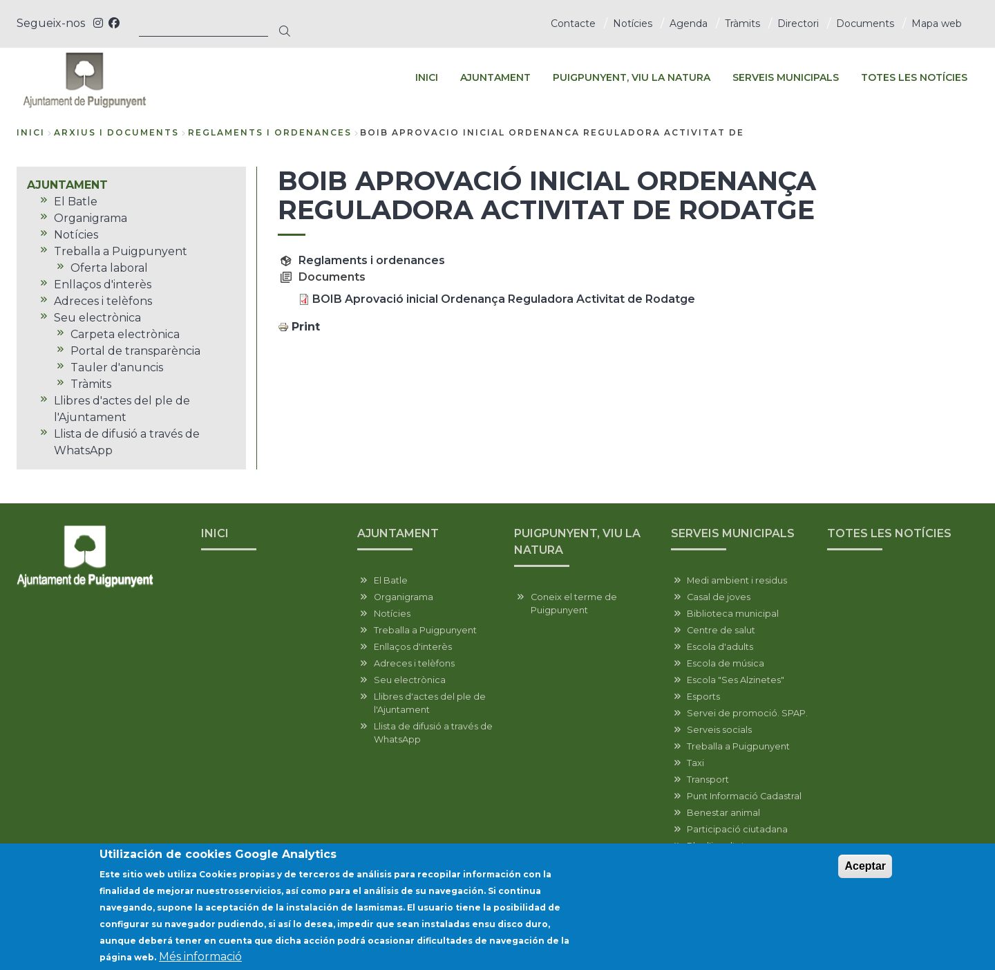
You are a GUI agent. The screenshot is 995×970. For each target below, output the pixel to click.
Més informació (200, 960)
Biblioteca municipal (733, 613)
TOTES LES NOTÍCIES (889, 533)
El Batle (391, 580)
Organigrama (403, 597)
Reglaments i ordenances (371, 260)
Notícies (632, 23)
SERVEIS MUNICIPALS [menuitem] (785, 77)
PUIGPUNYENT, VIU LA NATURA (577, 542)
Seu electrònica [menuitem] (97, 317)
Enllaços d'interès (413, 647)
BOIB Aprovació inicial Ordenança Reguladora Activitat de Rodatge (503, 299)
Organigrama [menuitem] (90, 218)
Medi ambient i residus (737, 580)
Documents (865, 23)
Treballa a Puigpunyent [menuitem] (120, 251)
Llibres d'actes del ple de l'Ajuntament (430, 703)
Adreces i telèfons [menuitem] (103, 301)
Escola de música (725, 663)
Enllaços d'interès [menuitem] (102, 284)
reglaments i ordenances (270, 132)
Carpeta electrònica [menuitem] (125, 334)
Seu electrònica (410, 680)
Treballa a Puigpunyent (425, 630)
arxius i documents (116, 132)
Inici (31, 132)
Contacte (573, 23)
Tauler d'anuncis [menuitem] (116, 367)
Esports (703, 696)
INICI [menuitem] (426, 77)
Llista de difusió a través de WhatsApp (433, 733)
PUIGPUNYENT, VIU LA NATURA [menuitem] (631, 77)
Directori (798, 23)
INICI (215, 533)
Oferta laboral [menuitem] (109, 267)
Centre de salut (721, 630)
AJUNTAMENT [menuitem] (495, 77)
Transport (708, 779)
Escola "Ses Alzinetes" (735, 680)
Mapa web (936, 23)
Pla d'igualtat (716, 846)
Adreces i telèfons (414, 663)
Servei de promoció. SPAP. (747, 713)
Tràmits (742, 23)
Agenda (689, 23)
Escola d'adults (720, 647)
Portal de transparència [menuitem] (135, 350)
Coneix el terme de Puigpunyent (574, 603)
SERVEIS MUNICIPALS (733, 533)
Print (306, 326)
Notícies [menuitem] (76, 234)
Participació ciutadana (737, 829)
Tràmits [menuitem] (90, 384)
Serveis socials (719, 730)
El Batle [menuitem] (75, 201)
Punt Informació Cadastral (744, 796)
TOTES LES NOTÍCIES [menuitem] (914, 77)
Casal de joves (718, 597)
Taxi (695, 763)
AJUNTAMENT (398, 533)
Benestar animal (723, 813)
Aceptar (865, 869)
